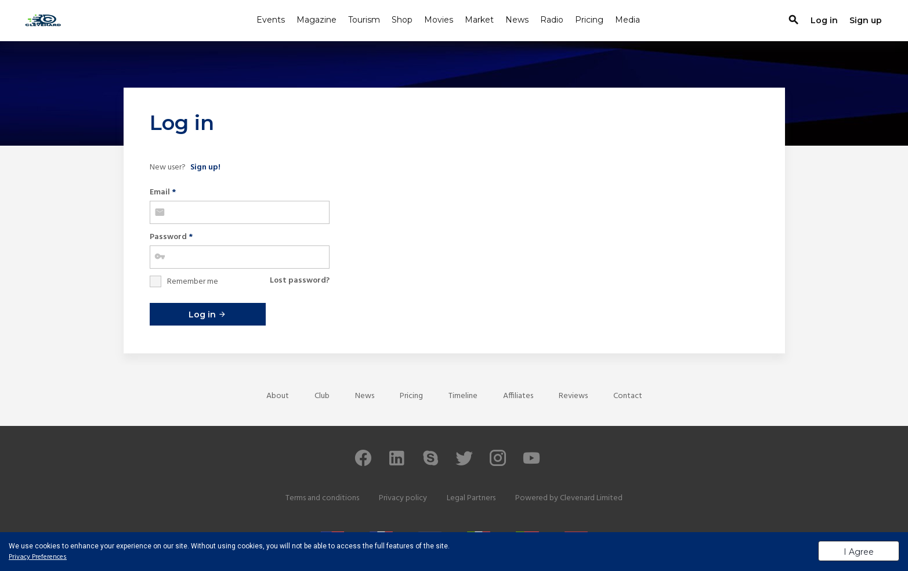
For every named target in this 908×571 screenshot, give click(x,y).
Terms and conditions (322, 498)
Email (163, 192)
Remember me (192, 282)
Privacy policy (403, 498)
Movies (438, 20)
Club (322, 396)
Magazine (316, 20)
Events (270, 20)
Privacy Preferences (38, 557)
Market (479, 20)
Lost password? (300, 280)
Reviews (573, 396)
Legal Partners (471, 498)
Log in (207, 314)
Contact (627, 396)
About (277, 396)
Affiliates (518, 396)
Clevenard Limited (591, 498)
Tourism (364, 20)
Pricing (589, 20)
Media (627, 20)
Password (171, 237)
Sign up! (205, 167)
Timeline (462, 396)
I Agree (859, 552)
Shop (402, 20)
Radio (551, 20)
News (517, 20)
